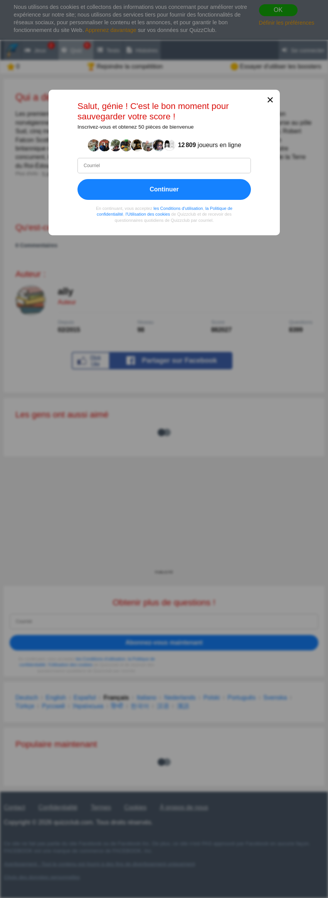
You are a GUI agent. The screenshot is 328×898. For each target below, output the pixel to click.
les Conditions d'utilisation (178, 208)
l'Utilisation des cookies (147, 214)
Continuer (164, 189)
